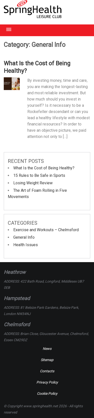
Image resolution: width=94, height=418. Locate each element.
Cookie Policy (47, 394)
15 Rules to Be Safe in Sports (39, 175)
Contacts (47, 371)
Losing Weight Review (33, 183)
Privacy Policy (47, 382)
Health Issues (25, 244)
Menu (9, 29)
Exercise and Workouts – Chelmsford (46, 229)
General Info (24, 237)
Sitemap (47, 360)
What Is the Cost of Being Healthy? (43, 168)
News (47, 349)
